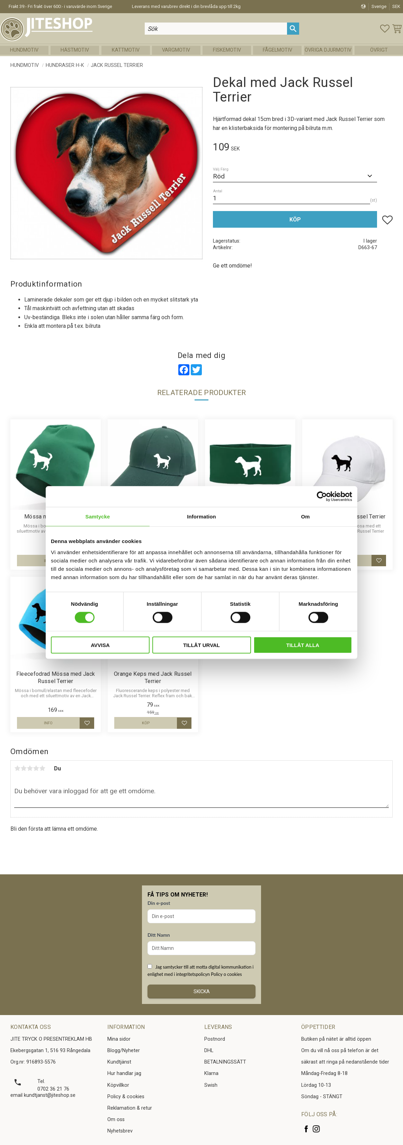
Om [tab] (305, 516)
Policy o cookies (226, 974)
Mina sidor (119, 1039)
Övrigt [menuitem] (379, 50)
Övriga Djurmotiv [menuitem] (328, 50)
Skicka (202, 991)
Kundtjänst (119, 1062)
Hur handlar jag (124, 1073)
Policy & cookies (125, 1097)
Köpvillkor (118, 1085)
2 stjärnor (23, 768)
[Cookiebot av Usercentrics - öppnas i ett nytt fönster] (322, 496)
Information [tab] (201, 516)
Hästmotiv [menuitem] (75, 50)
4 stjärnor (36, 768)
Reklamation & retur (129, 1108)
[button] (384, 28)
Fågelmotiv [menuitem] (277, 50)
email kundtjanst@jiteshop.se (42, 1095)
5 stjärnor (42, 768)
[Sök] (293, 29)
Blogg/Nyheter (123, 1051)
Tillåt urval (201, 645)
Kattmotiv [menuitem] (126, 50)
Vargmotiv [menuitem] (176, 50)
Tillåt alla (302, 645)
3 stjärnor (30, 768)
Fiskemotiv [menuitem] (227, 50)
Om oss (116, 1119)
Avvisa (100, 645)
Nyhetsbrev (120, 1131)
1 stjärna (17, 768)
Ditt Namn (158, 935)
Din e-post (158, 903)
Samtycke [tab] (98, 516)
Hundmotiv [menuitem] (24, 50)
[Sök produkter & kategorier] (216, 28)
